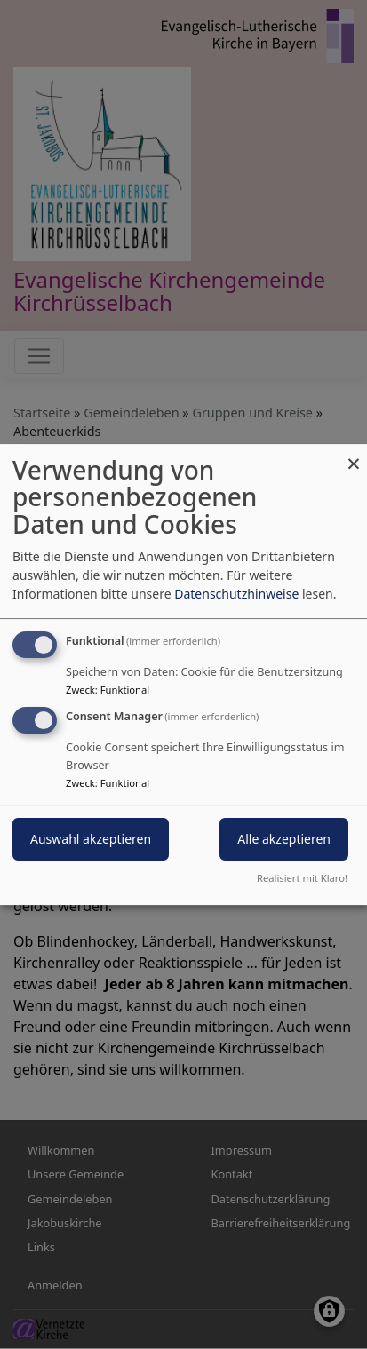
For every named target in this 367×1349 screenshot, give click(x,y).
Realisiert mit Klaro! (302, 878)
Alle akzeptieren (284, 839)
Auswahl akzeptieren (90, 839)
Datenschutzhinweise (236, 593)
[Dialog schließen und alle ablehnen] (353, 455)
